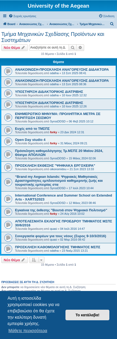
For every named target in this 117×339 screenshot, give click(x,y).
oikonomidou (58, 169)
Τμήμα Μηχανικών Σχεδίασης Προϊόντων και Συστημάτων (52, 37)
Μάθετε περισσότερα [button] (27, 330)
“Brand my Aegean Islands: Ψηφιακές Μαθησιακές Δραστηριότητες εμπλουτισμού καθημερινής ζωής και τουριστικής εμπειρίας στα (59, 181)
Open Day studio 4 (30, 140)
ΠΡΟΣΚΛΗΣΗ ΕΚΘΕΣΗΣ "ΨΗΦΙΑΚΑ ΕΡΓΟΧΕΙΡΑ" (55, 166)
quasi (53, 228)
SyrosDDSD (57, 121)
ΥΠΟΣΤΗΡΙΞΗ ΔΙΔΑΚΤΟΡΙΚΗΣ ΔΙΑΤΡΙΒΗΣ (49, 92)
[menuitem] (22, 16)
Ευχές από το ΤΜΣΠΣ (32, 129)
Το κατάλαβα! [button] (87, 315)
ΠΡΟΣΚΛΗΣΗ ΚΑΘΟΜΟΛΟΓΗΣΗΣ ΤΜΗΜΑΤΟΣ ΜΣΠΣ (57, 247)
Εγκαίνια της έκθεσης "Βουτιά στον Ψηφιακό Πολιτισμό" (61, 210)
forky (53, 132)
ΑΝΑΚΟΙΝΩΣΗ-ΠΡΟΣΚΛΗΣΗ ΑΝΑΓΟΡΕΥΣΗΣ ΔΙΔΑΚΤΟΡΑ (62, 69)
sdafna (54, 73)
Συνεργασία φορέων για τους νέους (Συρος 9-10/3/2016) (60, 236)
